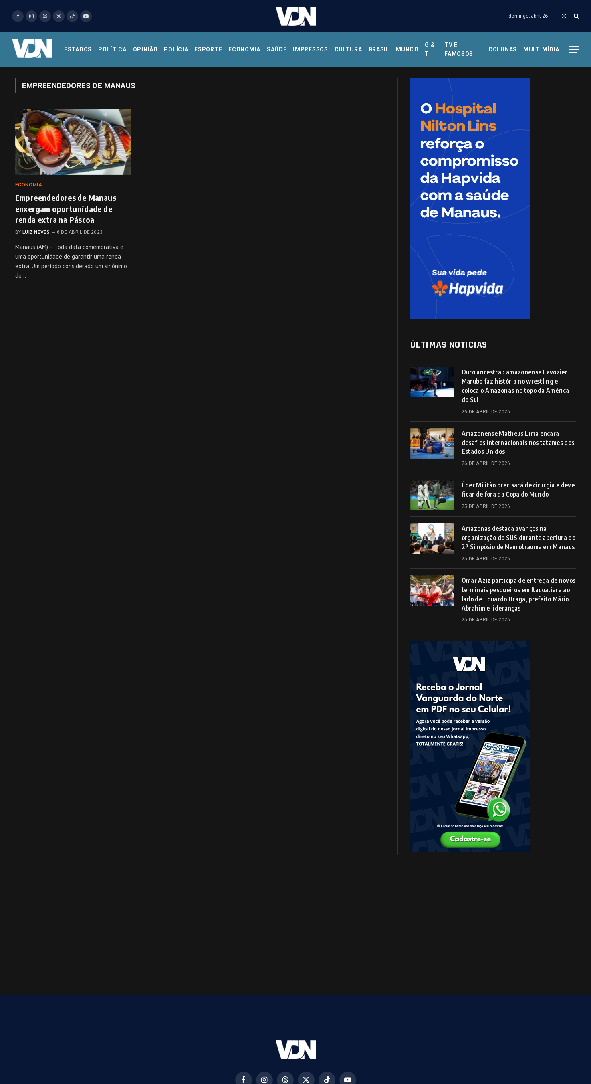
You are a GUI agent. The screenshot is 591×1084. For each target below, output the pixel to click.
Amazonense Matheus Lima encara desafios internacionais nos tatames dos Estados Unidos (518, 442)
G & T (430, 49)
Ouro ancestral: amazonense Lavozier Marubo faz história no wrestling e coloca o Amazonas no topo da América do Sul (515, 386)
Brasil (379, 49)
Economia (244, 49)
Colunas (502, 49)
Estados (78, 49)
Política (112, 49)
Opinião (145, 49)
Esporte (208, 49)
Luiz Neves (36, 232)
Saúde (277, 49)
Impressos (310, 49)
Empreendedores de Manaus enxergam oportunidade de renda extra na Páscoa (66, 208)
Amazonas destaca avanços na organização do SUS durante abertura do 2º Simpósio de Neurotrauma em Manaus (518, 537)
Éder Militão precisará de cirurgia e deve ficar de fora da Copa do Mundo (518, 489)
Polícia (176, 49)
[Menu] (574, 49)
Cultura (348, 49)
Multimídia (541, 49)
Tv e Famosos (458, 49)
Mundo (407, 49)
